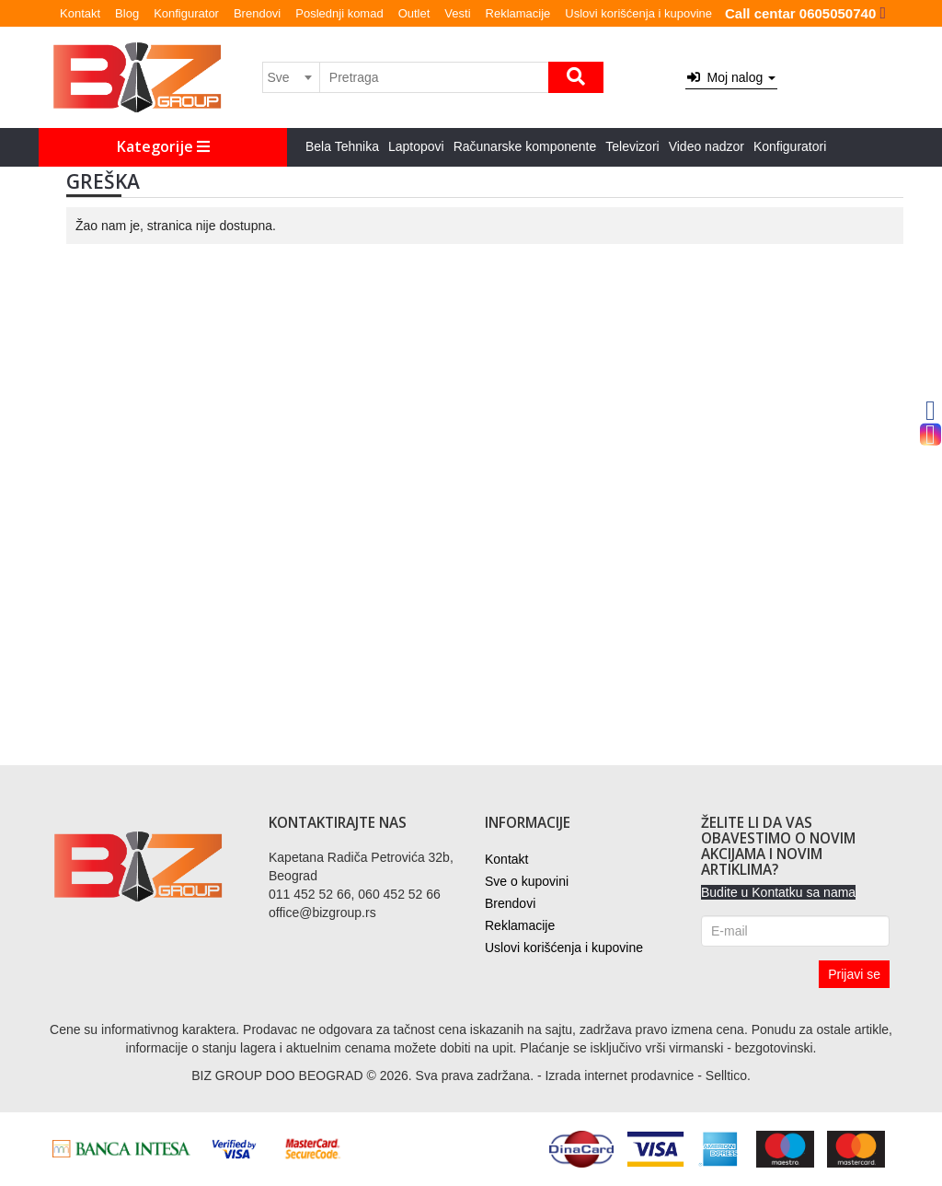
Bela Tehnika (342, 146)
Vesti (457, 13)
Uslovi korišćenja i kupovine (638, 13)
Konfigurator (186, 13)
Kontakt (80, 13)
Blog (127, 13)
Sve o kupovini (527, 881)
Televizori (632, 146)
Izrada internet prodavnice (619, 1075)
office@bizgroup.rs (322, 912)
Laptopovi (416, 146)
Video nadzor (706, 146)
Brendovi (257, 13)
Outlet (414, 13)
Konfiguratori (789, 146)
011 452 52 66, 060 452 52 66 (355, 894)
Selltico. (728, 1075)
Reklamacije (518, 13)
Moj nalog (731, 77)
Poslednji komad (339, 13)
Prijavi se (854, 974)
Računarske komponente (525, 146)
